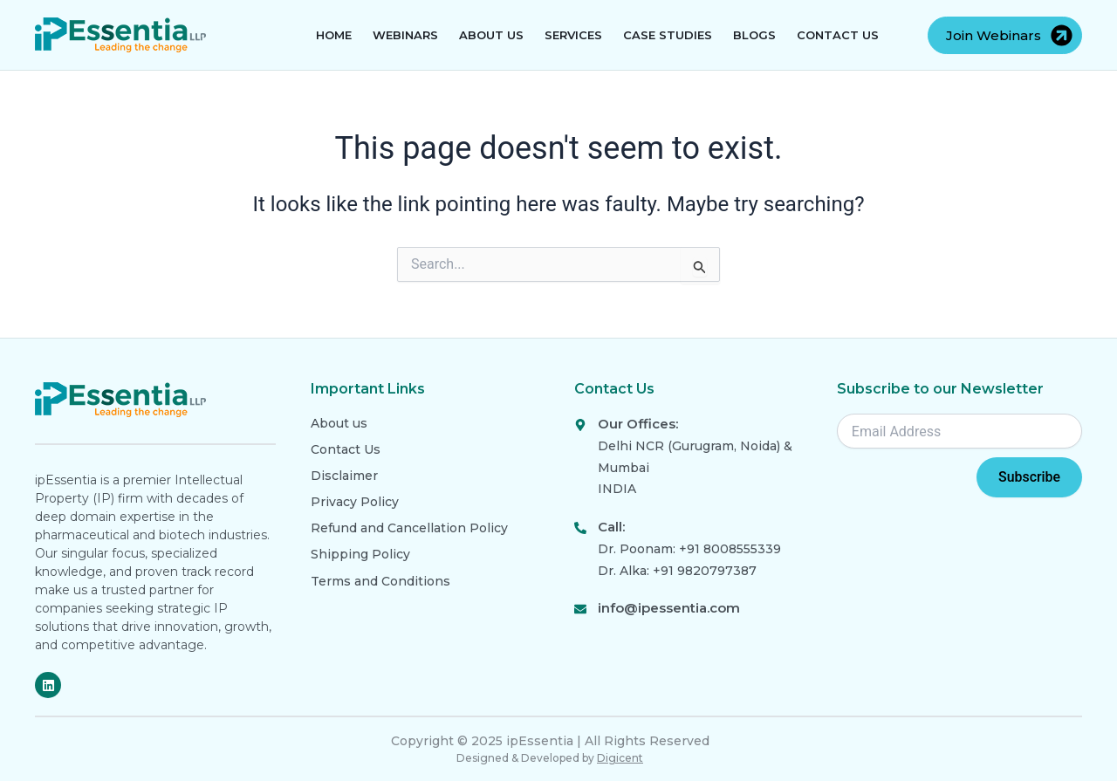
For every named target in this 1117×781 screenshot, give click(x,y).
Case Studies (667, 35)
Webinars (405, 35)
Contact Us (838, 35)
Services (573, 35)
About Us (491, 35)
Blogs (754, 35)
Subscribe (1029, 477)
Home (334, 35)
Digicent (620, 757)
